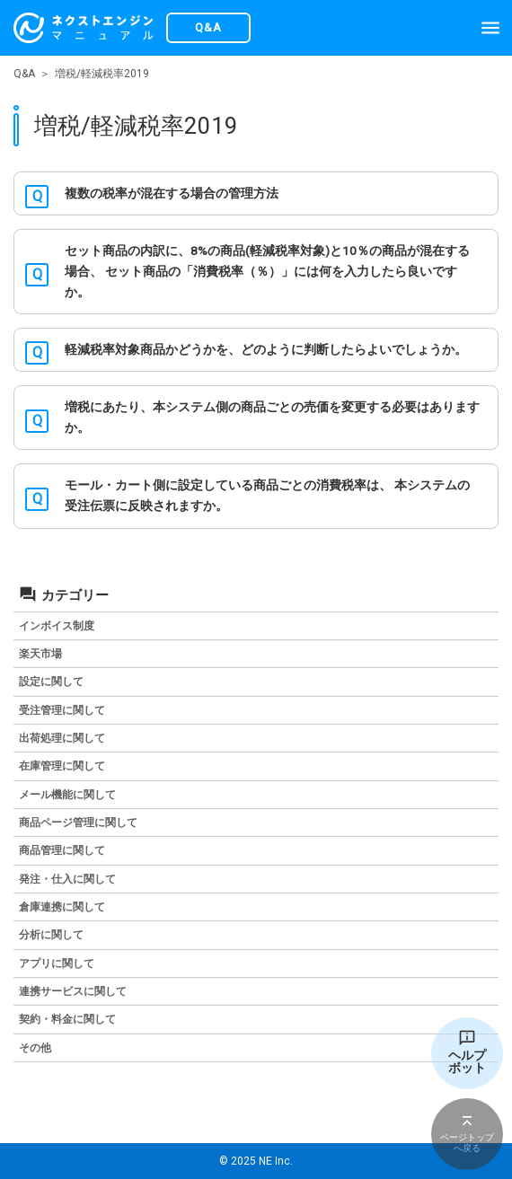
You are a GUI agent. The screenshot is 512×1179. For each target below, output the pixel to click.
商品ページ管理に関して (78, 822)
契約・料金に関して (67, 1019)
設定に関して (51, 681)
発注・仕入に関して (67, 879)
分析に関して (51, 934)
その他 (35, 1048)
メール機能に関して (67, 794)
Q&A (24, 73)
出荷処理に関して (62, 738)
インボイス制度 (56, 626)
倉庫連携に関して (62, 907)
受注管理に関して (62, 710)
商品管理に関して (62, 850)
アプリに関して (56, 963)
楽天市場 (40, 653)
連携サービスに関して (73, 991)
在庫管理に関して (62, 766)
